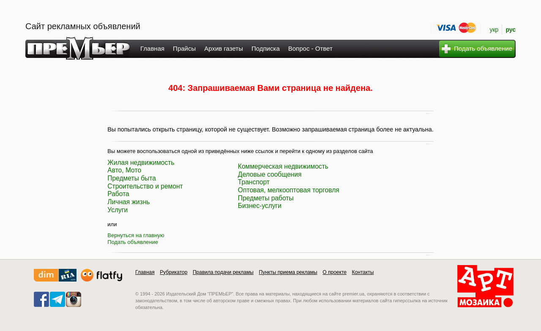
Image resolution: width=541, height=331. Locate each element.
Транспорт (254, 182)
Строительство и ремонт (145, 186)
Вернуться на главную (135, 235)
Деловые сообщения (270, 174)
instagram (73, 299)
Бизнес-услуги (259, 205)
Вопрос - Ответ (310, 48)
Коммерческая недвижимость (283, 166)
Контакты (363, 272)
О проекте (334, 272)
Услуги (117, 209)
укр (493, 29)
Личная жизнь (128, 201)
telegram (57, 299)
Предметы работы (266, 198)
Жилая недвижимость (140, 162)
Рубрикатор (173, 272)
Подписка (265, 48)
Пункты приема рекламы (288, 272)
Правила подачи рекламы (223, 272)
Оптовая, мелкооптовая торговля (288, 190)
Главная (152, 48)
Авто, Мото (124, 170)
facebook (41, 299)
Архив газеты (223, 48)
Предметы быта (131, 178)
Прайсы (184, 48)
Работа (118, 193)
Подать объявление (132, 242)
